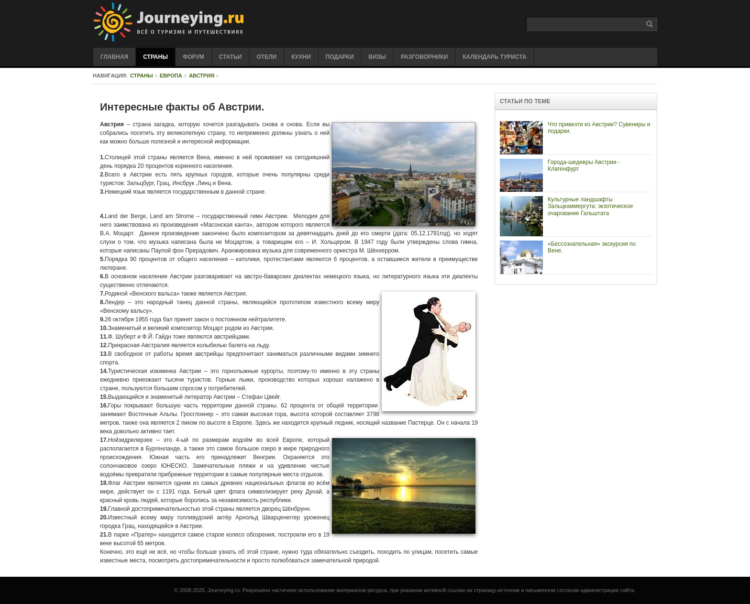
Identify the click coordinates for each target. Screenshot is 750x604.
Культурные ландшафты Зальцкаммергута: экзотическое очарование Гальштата (590, 206)
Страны (141, 75)
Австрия (201, 75)
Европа (171, 75)
